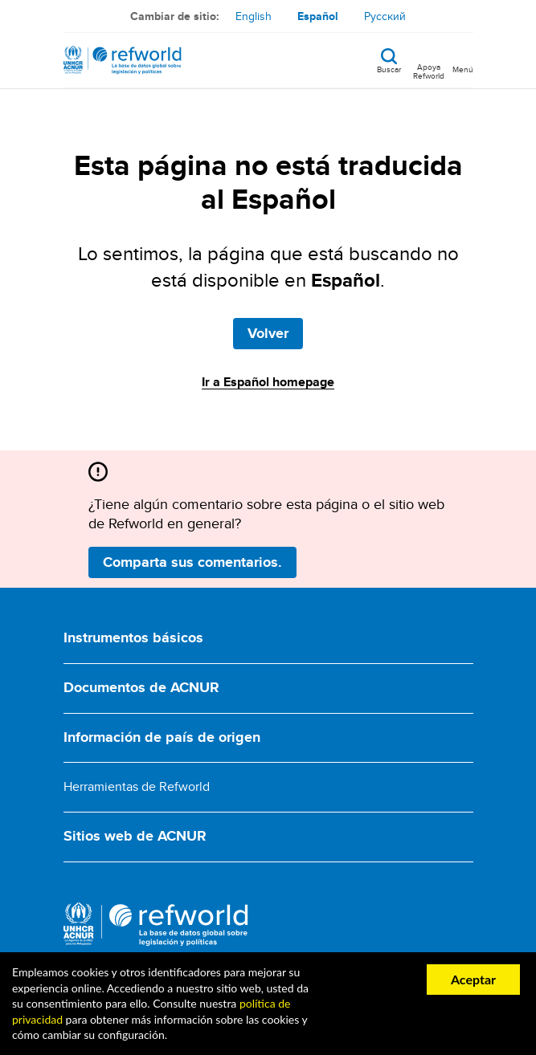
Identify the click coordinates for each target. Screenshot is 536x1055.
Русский (385, 16)
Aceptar (473, 979)
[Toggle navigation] (462, 60)
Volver (268, 333)
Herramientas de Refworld (136, 786)
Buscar (389, 68)
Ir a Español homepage (268, 382)
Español (317, 16)
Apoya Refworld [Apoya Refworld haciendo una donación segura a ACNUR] (428, 70)
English (253, 16)
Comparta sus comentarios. (192, 562)
